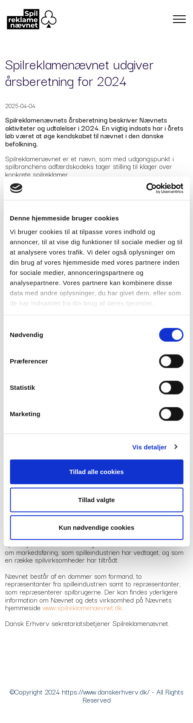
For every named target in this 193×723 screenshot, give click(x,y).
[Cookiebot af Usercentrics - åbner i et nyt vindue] (146, 188)
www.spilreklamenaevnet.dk (82, 607)
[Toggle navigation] (179, 19)
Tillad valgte (96, 499)
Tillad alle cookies (96, 471)
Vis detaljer (150, 446)
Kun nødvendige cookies (97, 527)
